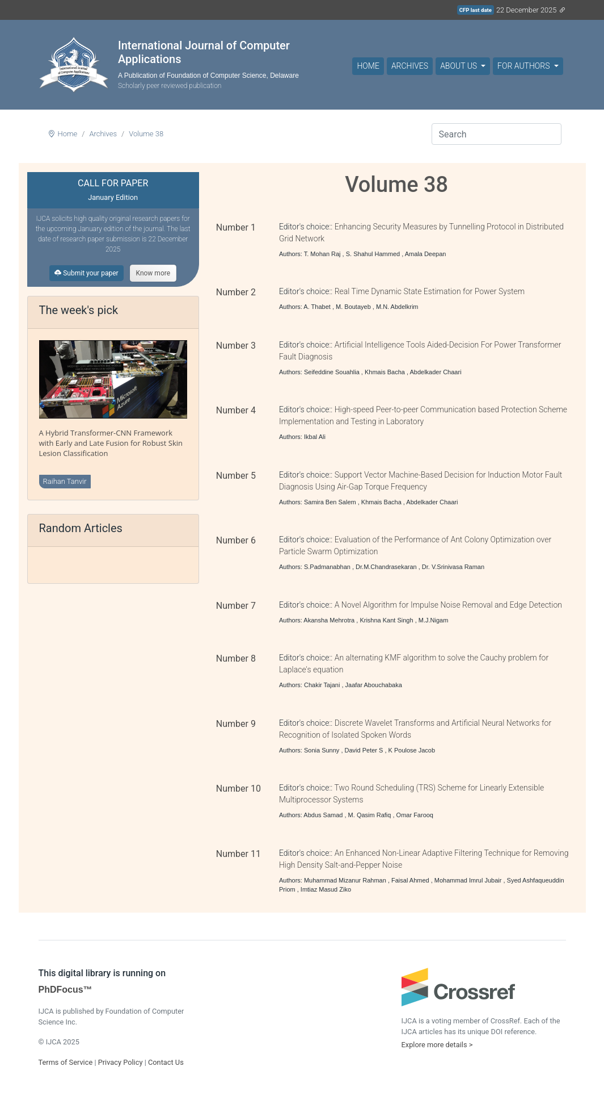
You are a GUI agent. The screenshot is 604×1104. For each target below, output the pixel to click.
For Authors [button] (524, 65)
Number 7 (236, 605)
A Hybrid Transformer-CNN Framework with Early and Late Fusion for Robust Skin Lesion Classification (111, 443)
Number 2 (236, 292)
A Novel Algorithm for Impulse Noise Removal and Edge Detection (448, 604)
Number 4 (236, 410)
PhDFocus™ (65, 989)
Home (368, 65)
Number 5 (236, 475)
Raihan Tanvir (65, 481)
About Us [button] (459, 65)
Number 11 (238, 853)
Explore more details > (437, 1044)
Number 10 (238, 788)
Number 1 (236, 227)
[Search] (496, 134)
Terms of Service (66, 1062)
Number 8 (236, 658)
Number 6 (236, 540)
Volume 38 (146, 133)
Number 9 (236, 723)
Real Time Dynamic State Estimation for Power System (430, 291)
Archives (409, 65)
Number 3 (236, 345)
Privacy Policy (120, 1062)
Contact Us (166, 1062)
